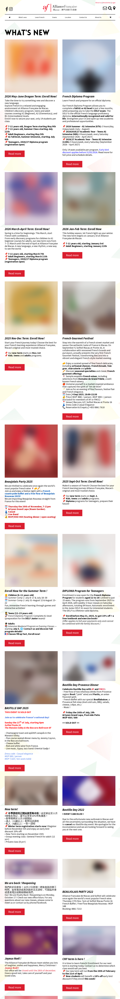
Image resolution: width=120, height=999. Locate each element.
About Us (98, 17)
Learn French (39, 17)
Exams (54, 17)
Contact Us (83, 17)
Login (113, 3)
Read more (14, 153)
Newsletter (107, 3)
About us (98, 3)
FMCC (102, 689)
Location (68, 17)
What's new (23, 17)
